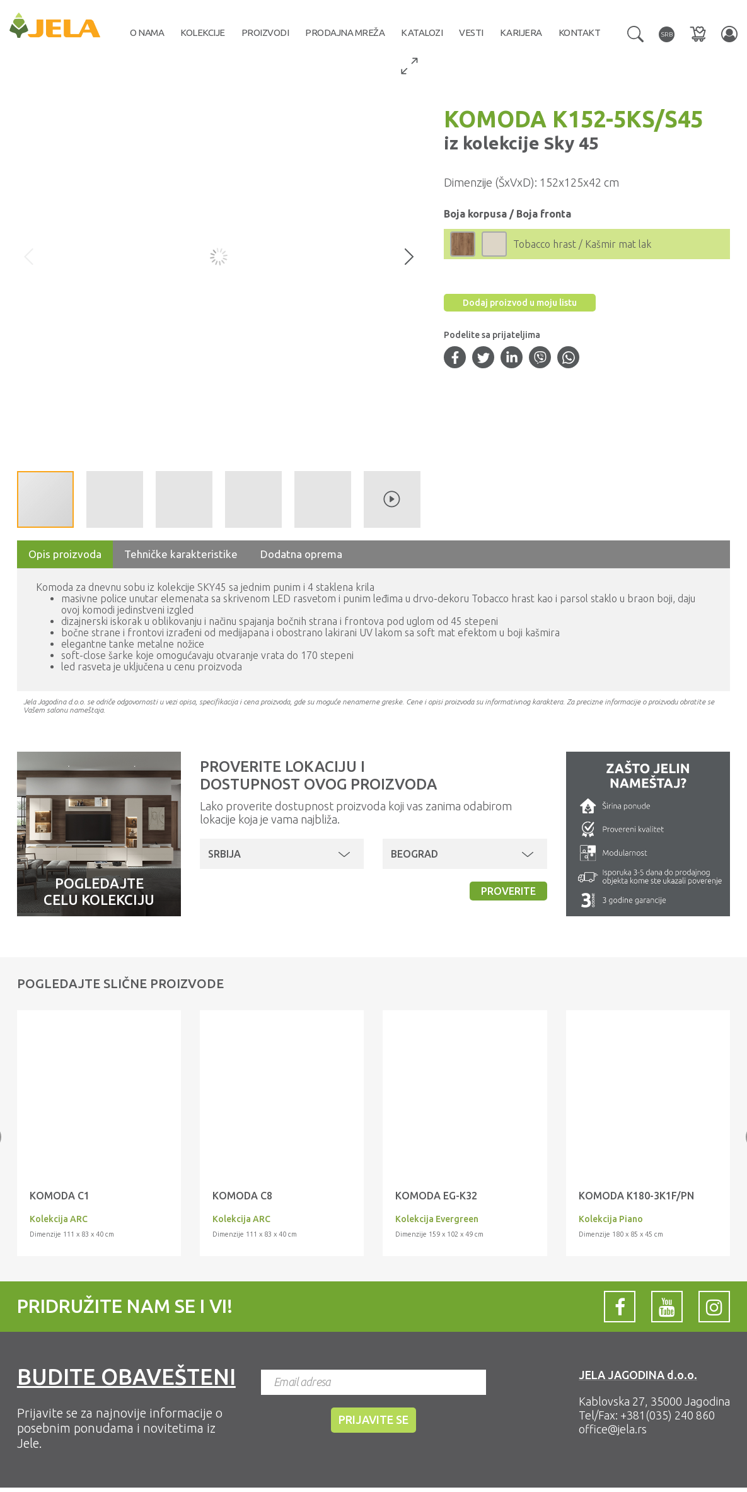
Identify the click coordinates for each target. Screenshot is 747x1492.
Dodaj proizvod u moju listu (520, 303)
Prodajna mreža (345, 32)
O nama (147, 32)
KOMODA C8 (242, 1195)
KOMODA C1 (60, 1195)
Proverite (508, 891)
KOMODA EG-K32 (436, 1195)
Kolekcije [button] (202, 32)
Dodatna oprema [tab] (301, 554)
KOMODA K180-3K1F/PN (636, 1195)
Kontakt (580, 32)
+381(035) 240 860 (667, 1415)
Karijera (521, 32)
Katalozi (422, 32)
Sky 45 (569, 143)
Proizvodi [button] (265, 32)
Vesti (471, 32)
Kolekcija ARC (59, 1219)
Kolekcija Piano (611, 1219)
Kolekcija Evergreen (436, 1219)
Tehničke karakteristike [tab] (181, 554)
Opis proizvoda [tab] (64, 554)
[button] (635, 32)
